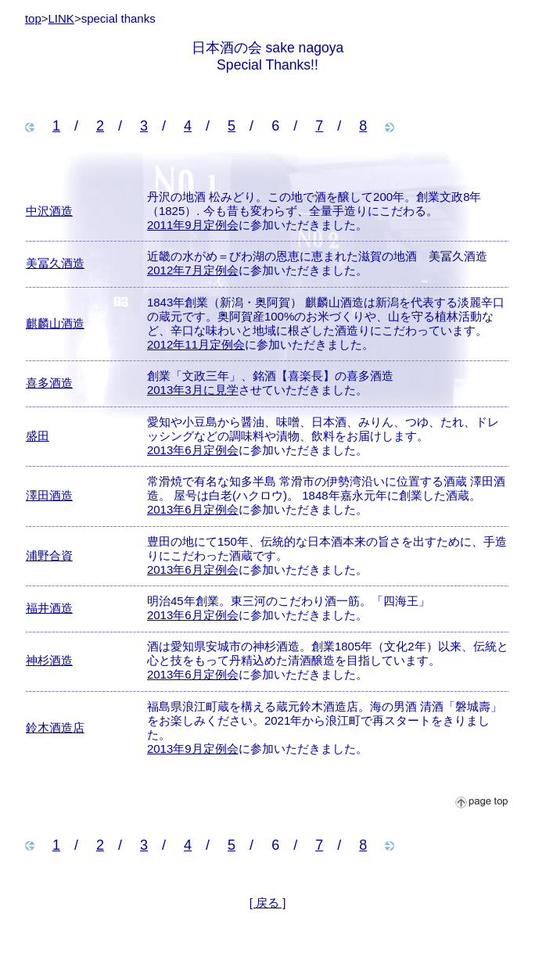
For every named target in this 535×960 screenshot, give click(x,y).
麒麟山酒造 (55, 323)
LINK (61, 18)
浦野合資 (49, 555)
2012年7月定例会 (193, 270)
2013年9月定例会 (193, 748)
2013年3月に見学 (193, 389)
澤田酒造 (49, 495)
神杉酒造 (49, 660)
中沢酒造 (49, 210)
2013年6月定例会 (193, 450)
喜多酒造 (49, 382)
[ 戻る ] (268, 902)
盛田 (37, 435)
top (33, 18)
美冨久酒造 (55, 263)
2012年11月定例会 (196, 344)
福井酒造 (49, 607)
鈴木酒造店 (55, 727)
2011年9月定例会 (193, 224)
